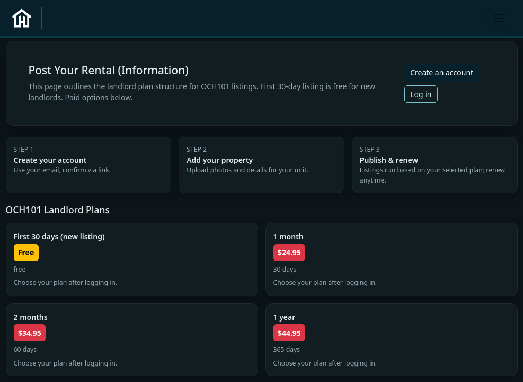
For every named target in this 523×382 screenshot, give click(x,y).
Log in (420, 94)
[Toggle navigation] (499, 17)
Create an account (441, 72)
